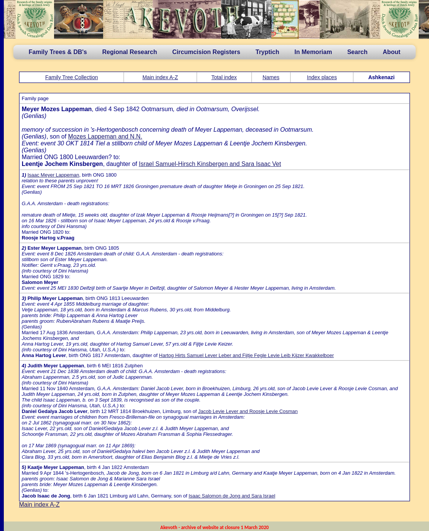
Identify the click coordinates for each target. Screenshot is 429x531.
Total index (224, 77)
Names (271, 77)
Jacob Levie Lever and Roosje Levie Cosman (248, 411)
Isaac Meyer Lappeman (53, 175)
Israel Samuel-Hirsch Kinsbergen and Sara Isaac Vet (210, 164)
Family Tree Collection (71, 77)
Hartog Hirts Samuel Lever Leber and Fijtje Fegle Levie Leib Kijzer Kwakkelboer (246, 355)
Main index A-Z (160, 77)
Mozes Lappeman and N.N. (105, 136)
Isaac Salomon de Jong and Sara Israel (231, 496)
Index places (322, 77)
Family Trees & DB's (58, 52)
